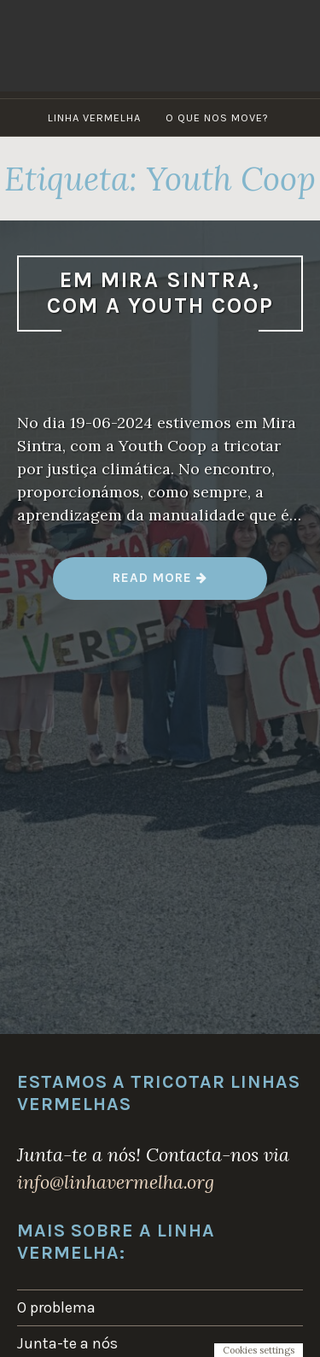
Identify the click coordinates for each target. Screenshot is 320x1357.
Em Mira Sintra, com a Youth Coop (160, 293)
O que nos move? (217, 117)
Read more (160, 584)
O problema (56, 1307)
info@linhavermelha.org (115, 1182)
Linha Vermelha (94, 117)
